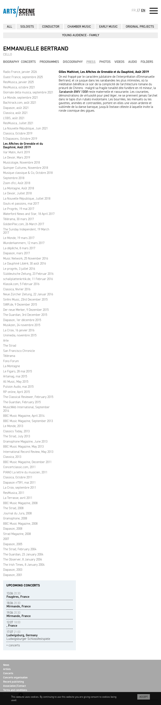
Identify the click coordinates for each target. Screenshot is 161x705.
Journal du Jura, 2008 (17, 513)
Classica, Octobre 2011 (17, 477)
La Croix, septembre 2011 (19, 487)
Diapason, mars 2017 (16, 253)
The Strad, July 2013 (16, 436)
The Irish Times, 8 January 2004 (23, 565)
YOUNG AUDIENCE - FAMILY (80, 35)
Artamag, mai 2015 (15, 376)
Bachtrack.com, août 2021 (19, 103)
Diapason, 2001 (12, 575)
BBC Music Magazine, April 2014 (23, 416)
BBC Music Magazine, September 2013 (28, 421)
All (9, 27)
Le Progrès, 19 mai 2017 (18, 209)
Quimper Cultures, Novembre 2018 (25, 168)
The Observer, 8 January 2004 (22, 559)
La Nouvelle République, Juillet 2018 (26, 198)
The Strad (9, 345)
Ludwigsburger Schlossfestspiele (28, 635)
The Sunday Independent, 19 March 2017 (26, 231)
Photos (105, 62)
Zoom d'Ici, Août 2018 (16, 183)
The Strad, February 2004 (19, 549)
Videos (119, 62)
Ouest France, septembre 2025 (23, 77)
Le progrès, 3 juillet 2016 (19, 269)
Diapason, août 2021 (16, 108)
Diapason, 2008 (12, 529)
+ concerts (13, 645)
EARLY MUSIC (108, 27)
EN (143, 10)
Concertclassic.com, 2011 (19, 467)
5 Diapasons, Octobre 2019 (20, 139)
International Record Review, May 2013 (28, 452)
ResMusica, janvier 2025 (18, 82)
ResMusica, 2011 (13, 493)
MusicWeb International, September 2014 (26, 409)
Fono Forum (11, 361)
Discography (73, 62)
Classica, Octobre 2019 (17, 133)
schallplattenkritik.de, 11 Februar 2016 (28, 279)
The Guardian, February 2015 (22, 402)
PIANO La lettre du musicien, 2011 (25, 472)
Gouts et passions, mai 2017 (21, 203)
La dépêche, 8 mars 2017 (19, 248)
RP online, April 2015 (16, 392)
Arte (6, 340)
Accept (143, 697)
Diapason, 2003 (12, 570)
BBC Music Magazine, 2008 (20, 503)
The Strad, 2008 (13, 508)
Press (91, 62)
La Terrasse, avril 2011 (17, 498)
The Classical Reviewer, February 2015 (28, 397)
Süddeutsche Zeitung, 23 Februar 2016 (28, 274)
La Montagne (11, 366)
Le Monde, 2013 (13, 426)
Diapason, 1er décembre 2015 (22, 320)
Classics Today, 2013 (16, 431)
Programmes (49, 62)
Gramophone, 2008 (15, 518)
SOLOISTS (27, 27)
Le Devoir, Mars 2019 (16, 157)
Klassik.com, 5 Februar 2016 (21, 284)
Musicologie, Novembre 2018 (21, 162)
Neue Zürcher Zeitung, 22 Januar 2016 (28, 294)
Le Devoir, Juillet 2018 (17, 193)
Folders (147, 62)
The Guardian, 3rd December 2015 (25, 315)
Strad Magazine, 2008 (17, 534)
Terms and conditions (15, 690)
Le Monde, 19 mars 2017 (18, 238)
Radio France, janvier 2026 (20, 72)
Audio (132, 62)
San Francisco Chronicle (19, 351)
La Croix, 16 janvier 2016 (18, 330)
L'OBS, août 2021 (14, 118)
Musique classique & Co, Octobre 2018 (28, 173)
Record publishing (13, 681)
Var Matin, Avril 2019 (16, 152)
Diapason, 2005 (12, 544)
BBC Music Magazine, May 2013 (23, 446)
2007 (6, 539)
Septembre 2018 (13, 178)
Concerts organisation (15, 677)
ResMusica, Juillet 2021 (18, 123)
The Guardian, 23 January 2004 (23, 554)
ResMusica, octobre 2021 (19, 87)
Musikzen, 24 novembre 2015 (21, 325)
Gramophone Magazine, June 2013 (25, 441)
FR (134, 10)
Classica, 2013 (12, 457)
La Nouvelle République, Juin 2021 (25, 128)
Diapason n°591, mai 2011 (19, 482)
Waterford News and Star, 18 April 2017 (29, 214)
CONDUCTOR (50, 27)
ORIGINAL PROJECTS (140, 27)
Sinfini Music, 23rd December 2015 (25, 299)
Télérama (9, 356)
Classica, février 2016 (16, 289)
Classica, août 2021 (15, 113)
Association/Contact (14, 686)
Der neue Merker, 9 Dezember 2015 (26, 310)
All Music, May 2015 (15, 382)
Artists (7, 669)
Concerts (28, 62)
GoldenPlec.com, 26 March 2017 (23, 224)
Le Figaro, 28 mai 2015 (17, 371)
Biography (11, 62)
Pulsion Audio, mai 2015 (18, 387)
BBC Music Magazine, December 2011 (27, 462)
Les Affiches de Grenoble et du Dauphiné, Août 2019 (23, 145)
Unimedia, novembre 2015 (19, 335)
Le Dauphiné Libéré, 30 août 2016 (24, 263)
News (6, 665)
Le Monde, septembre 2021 (20, 98)
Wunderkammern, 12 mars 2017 (23, 243)
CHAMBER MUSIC (79, 27)
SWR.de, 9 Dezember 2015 (20, 304)
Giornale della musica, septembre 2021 (28, 92)
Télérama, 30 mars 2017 (18, 219)
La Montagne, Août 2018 (18, 188)
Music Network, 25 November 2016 (25, 258)
